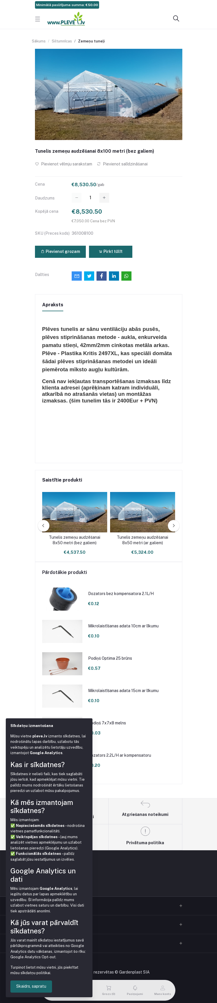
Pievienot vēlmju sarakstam (63, 164)
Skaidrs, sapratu (31, 986)
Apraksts (52, 304)
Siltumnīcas (62, 41)
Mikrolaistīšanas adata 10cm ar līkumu (123, 626)
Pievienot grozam (60, 251)
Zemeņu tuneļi (91, 41)
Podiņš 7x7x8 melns (107, 723)
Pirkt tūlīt (111, 251)
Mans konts (46, 942)
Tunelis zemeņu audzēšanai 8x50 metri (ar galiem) (142, 540)
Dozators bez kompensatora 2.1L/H (121, 593)
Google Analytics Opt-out (32, 957)
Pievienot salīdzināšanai (122, 164)
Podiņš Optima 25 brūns (110, 658)
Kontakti (43, 923)
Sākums (39, 41)
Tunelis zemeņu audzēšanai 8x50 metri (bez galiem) (74, 540)
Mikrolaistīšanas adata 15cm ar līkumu (123, 690)
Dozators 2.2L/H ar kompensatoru (119, 755)
